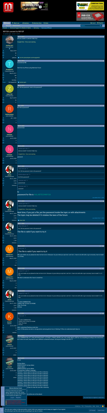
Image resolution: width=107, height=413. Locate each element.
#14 (103, 336)
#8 (103, 201)
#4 (103, 106)
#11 (103, 268)
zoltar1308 (9, 94)
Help (94, 406)
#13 (103, 313)
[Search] (91, 26)
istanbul (14, 332)
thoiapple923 (9, 69)
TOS (82, 406)
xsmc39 (9, 344)
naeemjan (9, 134)
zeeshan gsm (7, 34)
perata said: (21, 248)
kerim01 (9, 322)
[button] (20, 23)
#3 (103, 85)
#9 (103, 223)
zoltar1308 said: (22, 168)
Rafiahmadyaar (9, 114)
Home (97, 406)
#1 (103, 37)
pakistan (14, 57)
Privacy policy (88, 406)
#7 (103, 166)
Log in (12, 397)
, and (29, 57)
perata (9, 175)
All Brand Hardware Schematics (14, 404)
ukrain (14, 355)
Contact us (77, 406)
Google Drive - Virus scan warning (26, 42)
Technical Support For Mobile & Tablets (16, 402)
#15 (103, 358)
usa (15, 265)
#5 (103, 126)
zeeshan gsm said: (23, 148)
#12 (103, 291)
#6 (103, 146)
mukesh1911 (9, 254)
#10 (103, 246)
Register (18, 397)
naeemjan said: (22, 180)
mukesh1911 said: (23, 271)
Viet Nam (14, 80)
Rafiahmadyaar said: (23, 174)
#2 (103, 61)
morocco (14, 185)
